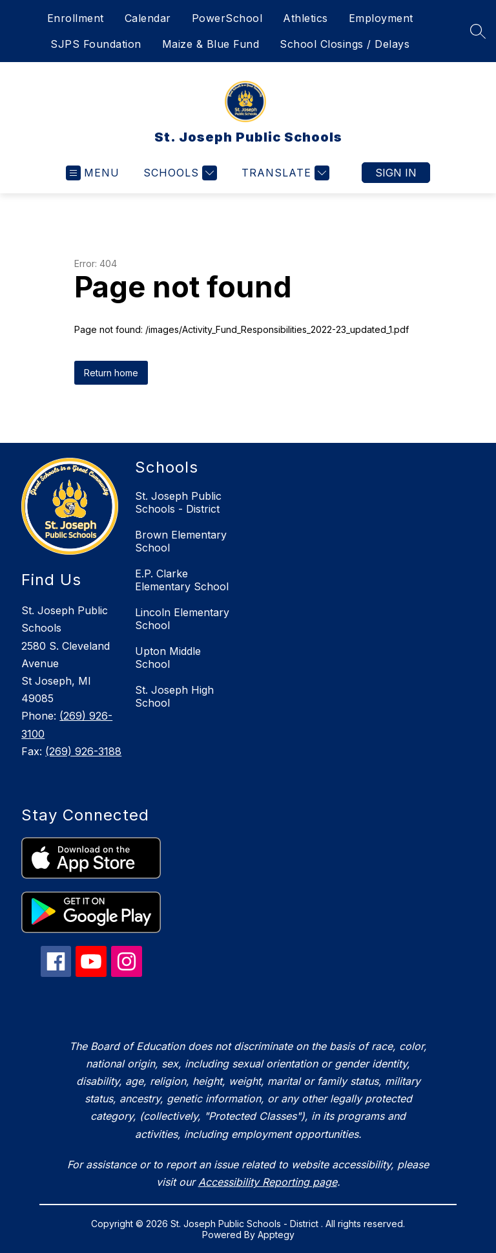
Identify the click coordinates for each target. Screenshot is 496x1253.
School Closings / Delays (344, 43)
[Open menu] (92, 173)
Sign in (396, 172)
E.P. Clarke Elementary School (182, 580)
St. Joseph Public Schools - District (178, 502)
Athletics (305, 18)
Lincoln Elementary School (182, 619)
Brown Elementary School (181, 541)
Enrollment (75, 18)
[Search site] (478, 31)
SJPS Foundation (95, 43)
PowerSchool (227, 18)
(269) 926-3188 (83, 751)
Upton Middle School (168, 657)
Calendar (148, 18)
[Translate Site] (283, 173)
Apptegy (276, 1234)
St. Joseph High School (174, 696)
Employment (381, 18)
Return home (111, 372)
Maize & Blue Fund (211, 43)
